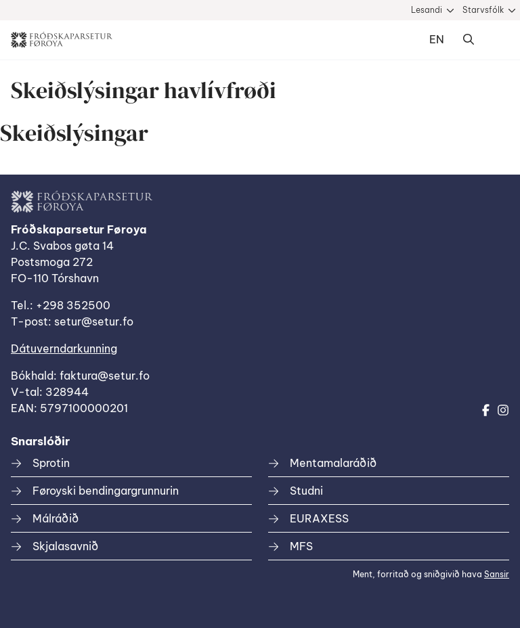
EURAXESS (319, 518)
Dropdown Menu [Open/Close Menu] (495, 39)
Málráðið (55, 518)
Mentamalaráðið (333, 463)
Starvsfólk (483, 10)
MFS (301, 546)
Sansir (496, 574)
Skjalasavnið (65, 546)
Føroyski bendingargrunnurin (105, 490)
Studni (306, 490)
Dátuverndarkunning (64, 348)
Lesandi (426, 10)
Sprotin (51, 463)
